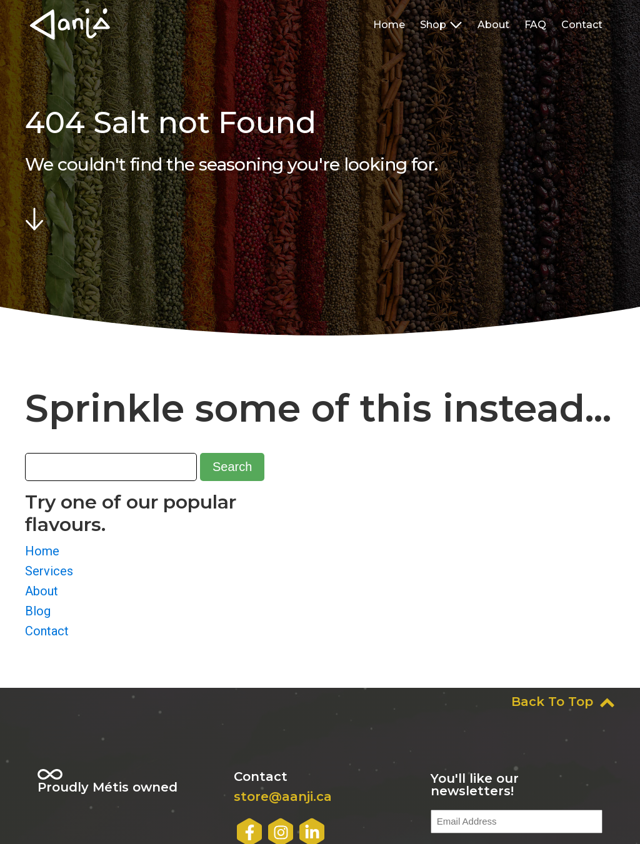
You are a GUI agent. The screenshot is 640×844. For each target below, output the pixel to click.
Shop (441, 24)
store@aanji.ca (283, 796)
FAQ (535, 25)
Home (389, 25)
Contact (581, 25)
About (493, 25)
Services (49, 570)
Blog (38, 610)
